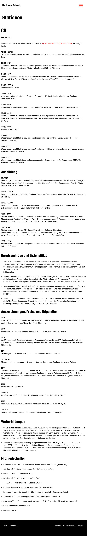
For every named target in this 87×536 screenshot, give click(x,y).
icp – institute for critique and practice (57, 45)
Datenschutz (70, 526)
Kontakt (79, 526)
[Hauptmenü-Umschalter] (81, 6)
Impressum (59, 526)
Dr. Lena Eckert (18, 5)
